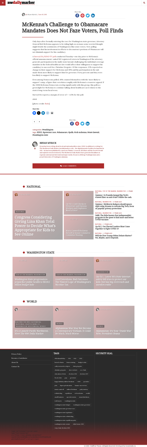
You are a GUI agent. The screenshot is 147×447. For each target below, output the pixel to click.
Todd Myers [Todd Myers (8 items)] (58, 401)
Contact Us (15, 366)
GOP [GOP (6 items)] (66, 378)
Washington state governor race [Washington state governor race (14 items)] (65, 408)
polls (71, 132)
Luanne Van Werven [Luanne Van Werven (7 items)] (81, 385)
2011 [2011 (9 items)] (69, 358)
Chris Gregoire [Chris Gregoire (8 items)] (77, 366)
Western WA (33, 326)
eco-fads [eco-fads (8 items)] (83, 370)
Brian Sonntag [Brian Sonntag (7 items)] (71, 362)
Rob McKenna (81, 132)
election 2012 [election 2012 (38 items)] (73, 374)
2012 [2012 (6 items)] (74, 358)
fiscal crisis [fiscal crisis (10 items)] (58, 378)
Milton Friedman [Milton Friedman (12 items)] (72, 389)
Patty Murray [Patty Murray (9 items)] (84, 389)
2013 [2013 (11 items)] (80, 358)
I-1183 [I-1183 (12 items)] (79, 381)
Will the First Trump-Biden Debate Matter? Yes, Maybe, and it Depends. (113, 236)
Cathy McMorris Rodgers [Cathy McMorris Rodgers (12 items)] (62, 366)
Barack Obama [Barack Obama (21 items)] (59, 362)
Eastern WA (36, 322)
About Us (14, 362)
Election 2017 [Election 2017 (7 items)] (84, 374)
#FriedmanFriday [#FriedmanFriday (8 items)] (60, 358)
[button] (15, 273)
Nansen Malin (25, 194)
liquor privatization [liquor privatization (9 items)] (66, 385)
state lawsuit (93, 132)
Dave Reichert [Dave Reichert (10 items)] (73, 370)
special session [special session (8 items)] (71, 397)
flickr (47, 104)
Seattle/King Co (32, 324)
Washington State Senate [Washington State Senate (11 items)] (62, 424)
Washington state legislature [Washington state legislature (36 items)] (63, 412)
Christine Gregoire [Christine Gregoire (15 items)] (60, 370)
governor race (50, 132)
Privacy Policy (16, 354)
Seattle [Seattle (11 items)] (88, 393)
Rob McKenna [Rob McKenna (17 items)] (79, 393)
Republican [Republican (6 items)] (68, 393)
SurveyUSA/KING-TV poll (45, 56)
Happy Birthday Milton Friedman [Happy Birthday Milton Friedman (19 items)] (64, 381)
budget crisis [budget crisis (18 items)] (82, 362)
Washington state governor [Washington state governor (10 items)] (81, 405)
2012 (40, 132)
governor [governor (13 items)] (73, 378)
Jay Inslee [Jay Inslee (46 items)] (86, 381)
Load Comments (69, 166)
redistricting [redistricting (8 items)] (58, 393)
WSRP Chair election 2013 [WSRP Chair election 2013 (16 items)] (62, 428)
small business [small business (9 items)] (59, 397)
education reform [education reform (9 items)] (60, 374)
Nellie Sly (75, 219)
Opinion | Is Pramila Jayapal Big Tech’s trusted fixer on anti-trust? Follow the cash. (113, 196)
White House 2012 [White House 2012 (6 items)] (78, 424)
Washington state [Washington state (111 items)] (70, 401)
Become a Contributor (19, 358)
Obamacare (62, 132)
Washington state (41, 135)
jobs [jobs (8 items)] (56, 385)
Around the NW (23, 322)
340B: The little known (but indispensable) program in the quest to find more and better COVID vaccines (114, 217)
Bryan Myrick (32, 14)
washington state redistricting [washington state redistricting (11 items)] (64, 416)
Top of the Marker (109, 191)
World (43, 326)
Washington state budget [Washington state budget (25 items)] (62, 405)
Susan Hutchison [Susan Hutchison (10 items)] (84, 397)
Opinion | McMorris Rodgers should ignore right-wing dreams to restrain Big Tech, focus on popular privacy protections (114, 206)
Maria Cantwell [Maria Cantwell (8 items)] (59, 389)
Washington (48, 129)
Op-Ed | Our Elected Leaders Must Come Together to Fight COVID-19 (112, 227)
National (20, 212)
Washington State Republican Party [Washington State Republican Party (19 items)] (65, 420)
